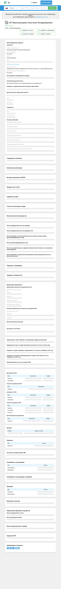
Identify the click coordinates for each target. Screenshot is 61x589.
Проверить (52, 8)
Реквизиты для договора (13, 64)
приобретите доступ (41, 17)
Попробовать (46, 2)
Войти (35, 2)
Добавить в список (28, 30)
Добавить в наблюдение (47, 30)
